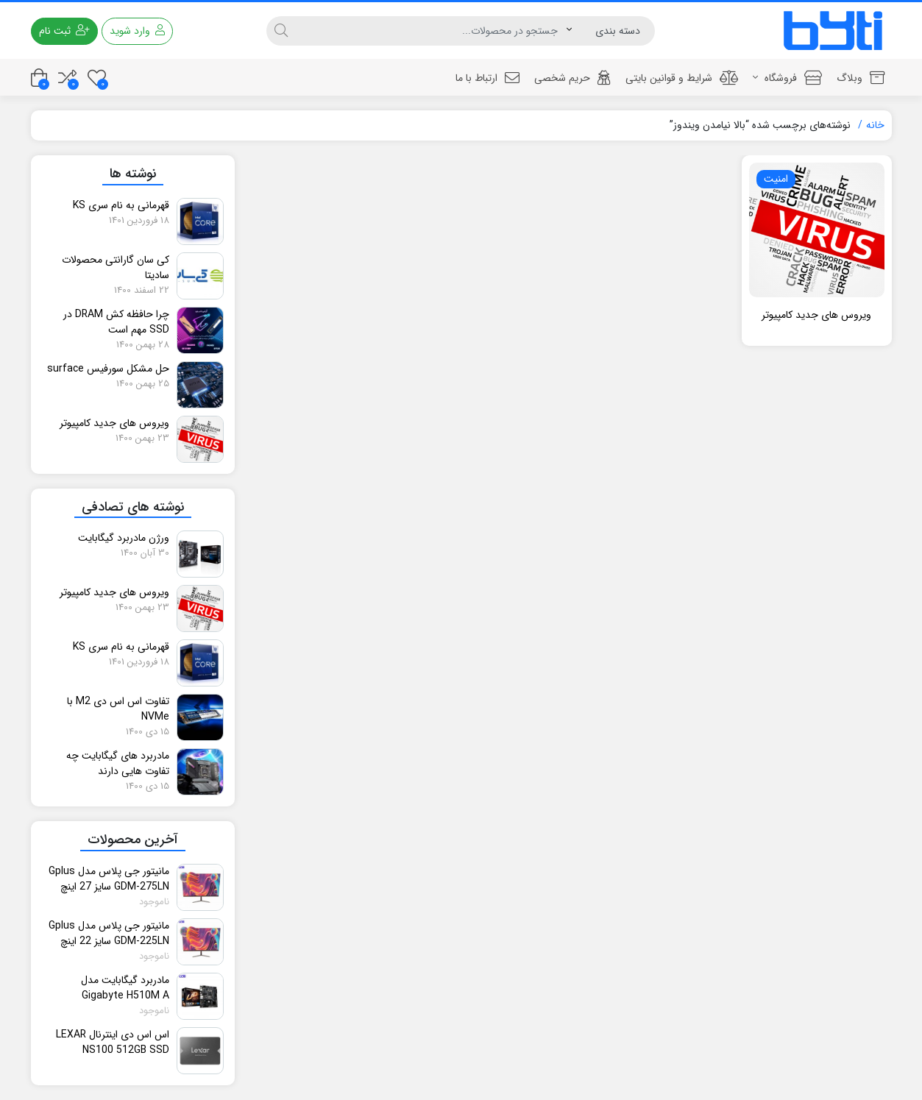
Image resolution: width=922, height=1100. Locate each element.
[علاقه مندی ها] (97, 77)
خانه (875, 125)
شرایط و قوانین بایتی (681, 78)
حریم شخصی (572, 78)
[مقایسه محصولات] (67, 77)
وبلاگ (860, 78)
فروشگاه (787, 78)
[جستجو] (431, 31)
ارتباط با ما (487, 78)
